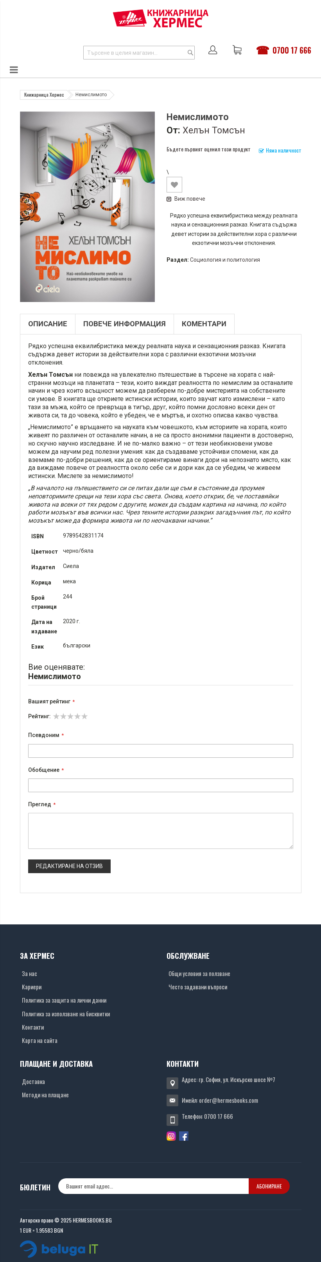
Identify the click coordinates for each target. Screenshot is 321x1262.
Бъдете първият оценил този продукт (209, 149)
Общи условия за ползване (199, 973)
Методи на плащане (45, 1094)
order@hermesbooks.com (228, 1100)
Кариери (31, 986)
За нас (29, 973)
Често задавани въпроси (198, 986)
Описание (47, 324)
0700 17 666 (292, 50)
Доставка (33, 1081)
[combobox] (139, 52)
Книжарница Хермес (44, 94)
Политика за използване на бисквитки (66, 1013)
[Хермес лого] (161, 18)
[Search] (190, 52)
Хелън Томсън (214, 130)
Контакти (33, 1027)
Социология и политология (225, 260)
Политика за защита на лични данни (64, 1000)
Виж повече (186, 199)
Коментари (204, 324)
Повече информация (124, 324)
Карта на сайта (39, 1040)
